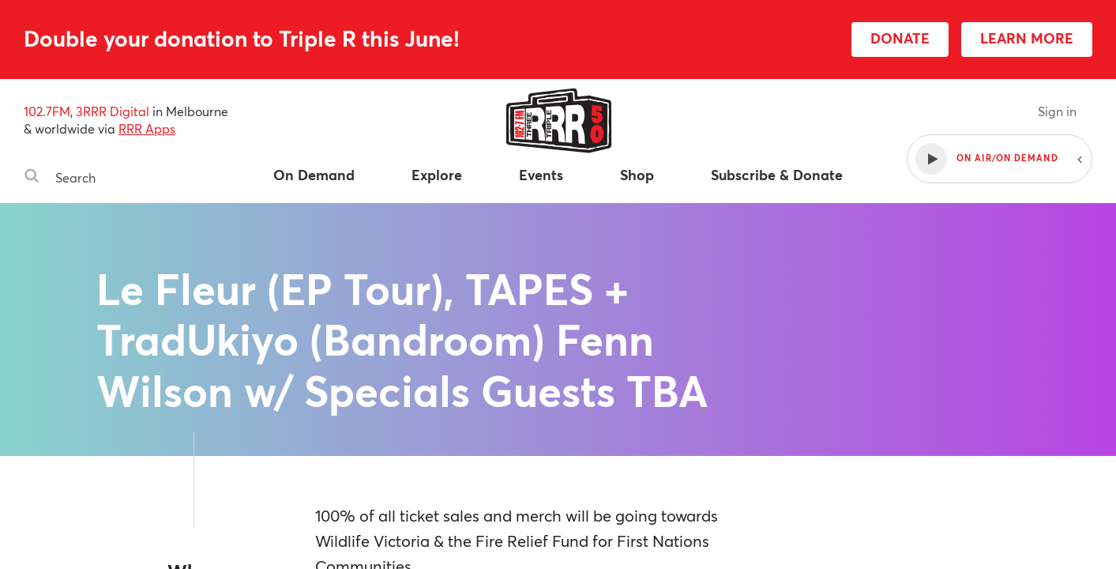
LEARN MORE (1026, 37)
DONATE (900, 37)
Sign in (1057, 111)
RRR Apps (146, 128)
